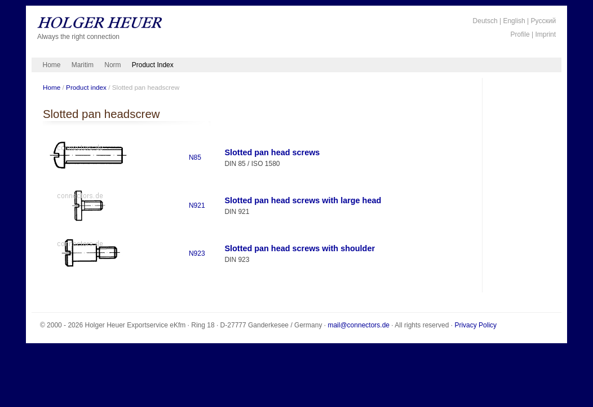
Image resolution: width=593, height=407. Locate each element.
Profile (520, 34)
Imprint (545, 34)
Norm (112, 65)
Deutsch (485, 21)
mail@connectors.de (359, 325)
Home (52, 65)
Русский (543, 21)
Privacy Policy (475, 325)
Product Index (153, 65)
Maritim (83, 65)
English (514, 21)
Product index (86, 87)
